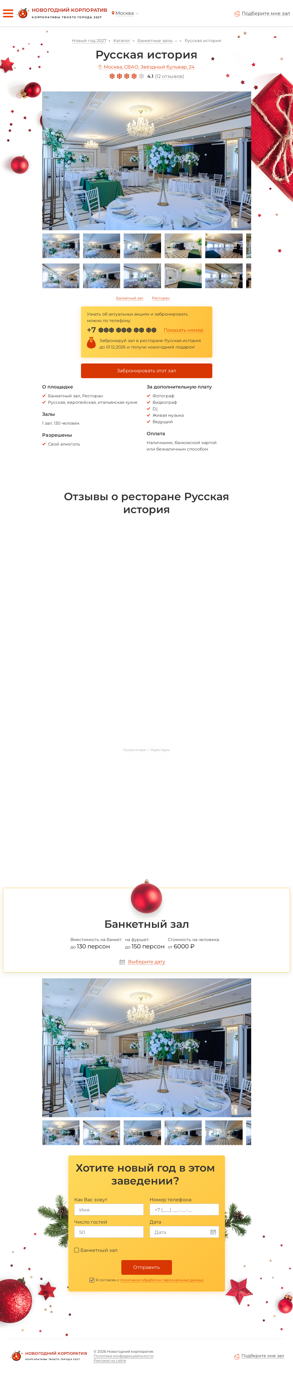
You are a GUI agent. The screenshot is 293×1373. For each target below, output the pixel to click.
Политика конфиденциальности (123, 1356)
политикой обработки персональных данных (161, 1280)
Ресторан (161, 298)
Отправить (146, 1267)
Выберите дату (146, 962)
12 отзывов (169, 76)
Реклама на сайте (110, 1360)
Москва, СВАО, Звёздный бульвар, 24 (149, 67)
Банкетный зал (129, 298)
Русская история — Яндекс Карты (146, 750)
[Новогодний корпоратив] (61, 13)
